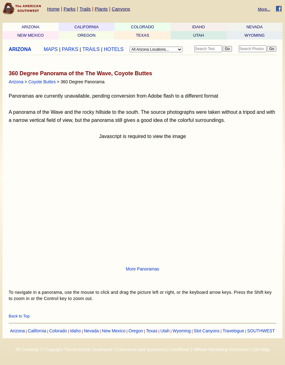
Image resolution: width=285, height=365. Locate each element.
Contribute (180, 349)
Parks (69, 9)
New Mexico (113, 330)
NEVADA (254, 27)
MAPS (51, 49)
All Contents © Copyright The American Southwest (63, 349)
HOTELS (113, 49)
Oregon (135, 330)
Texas (152, 330)
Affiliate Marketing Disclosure (221, 349)
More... (264, 9)
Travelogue (233, 330)
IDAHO (198, 27)
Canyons (121, 9)
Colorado (58, 330)
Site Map (260, 349)
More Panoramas (142, 268)
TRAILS (91, 49)
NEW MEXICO (30, 35)
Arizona (16, 81)
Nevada (91, 330)
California (37, 330)
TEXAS (142, 35)
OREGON (87, 35)
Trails (85, 9)
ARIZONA (30, 27)
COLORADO (142, 27)
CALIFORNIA (86, 27)
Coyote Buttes (42, 81)
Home (53, 9)
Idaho (75, 330)
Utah (165, 330)
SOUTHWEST (261, 330)
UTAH (198, 35)
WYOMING (254, 35)
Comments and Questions (141, 349)
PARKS (70, 49)
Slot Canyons (207, 330)
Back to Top (19, 316)
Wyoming (182, 330)
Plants (101, 9)
